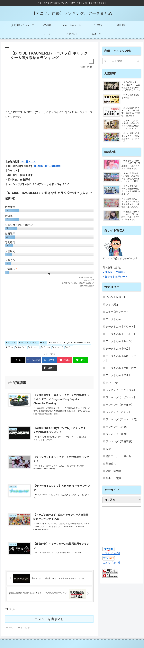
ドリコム (45, 347)
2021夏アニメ (28, 161)
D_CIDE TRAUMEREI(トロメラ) (77, 343)
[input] (121, 61)
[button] (86, 360)
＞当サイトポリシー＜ (115, 276)
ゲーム (9, 347)
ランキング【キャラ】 (28, 343)
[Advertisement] (49, 90)
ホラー (68, 347)
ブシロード (57, 347)
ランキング (11, 343)
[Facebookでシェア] (27, 360)
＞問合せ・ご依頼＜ (113, 272)
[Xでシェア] (12, 360)
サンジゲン (33, 347)
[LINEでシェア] (72, 360)
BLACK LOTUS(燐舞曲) (47, 166)
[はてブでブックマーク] (42, 360)
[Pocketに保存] (57, 360)
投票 (43, 343)
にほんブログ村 (111, 553)
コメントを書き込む (49, 611)
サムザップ (20, 347)
